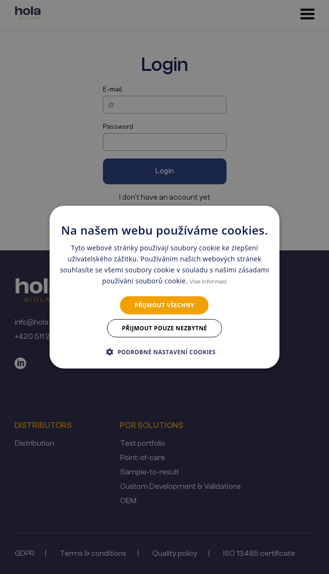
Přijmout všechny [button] (164, 305)
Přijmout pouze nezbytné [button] (164, 328)
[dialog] (164, 287)
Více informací (208, 281)
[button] (164, 352)
